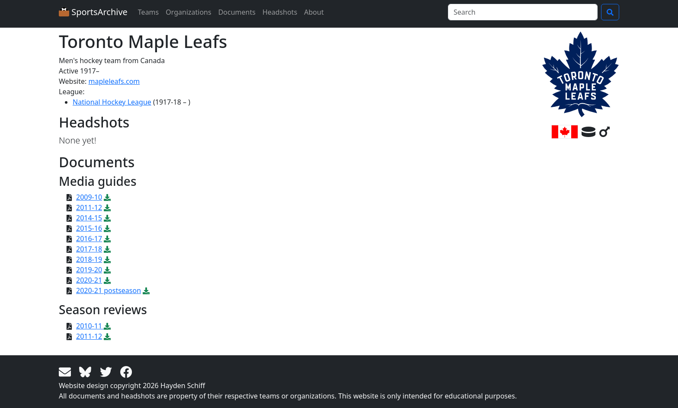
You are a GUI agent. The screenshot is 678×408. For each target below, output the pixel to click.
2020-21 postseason (108, 290)
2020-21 (89, 280)
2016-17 (89, 238)
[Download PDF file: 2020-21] (107, 280)
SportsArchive (93, 12)
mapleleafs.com (114, 81)
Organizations (188, 12)
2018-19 (89, 259)
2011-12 (89, 207)
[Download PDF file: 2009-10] (107, 197)
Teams (148, 12)
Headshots (279, 12)
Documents (237, 12)
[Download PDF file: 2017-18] (107, 249)
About (313, 12)
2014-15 (89, 218)
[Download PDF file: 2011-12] (107, 207)
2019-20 (89, 269)
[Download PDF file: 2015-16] (107, 228)
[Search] (523, 12)
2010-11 (90, 326)
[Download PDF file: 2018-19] (107, 259)
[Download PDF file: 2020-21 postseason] (146, 290)
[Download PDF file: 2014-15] (107, 218)
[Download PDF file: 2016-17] (107, 238)
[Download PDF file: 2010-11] (107, 326)
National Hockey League (112, 102)
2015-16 (89, 228)
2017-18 (89, 249)
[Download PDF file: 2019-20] (107, 270)
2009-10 (89, 197)
